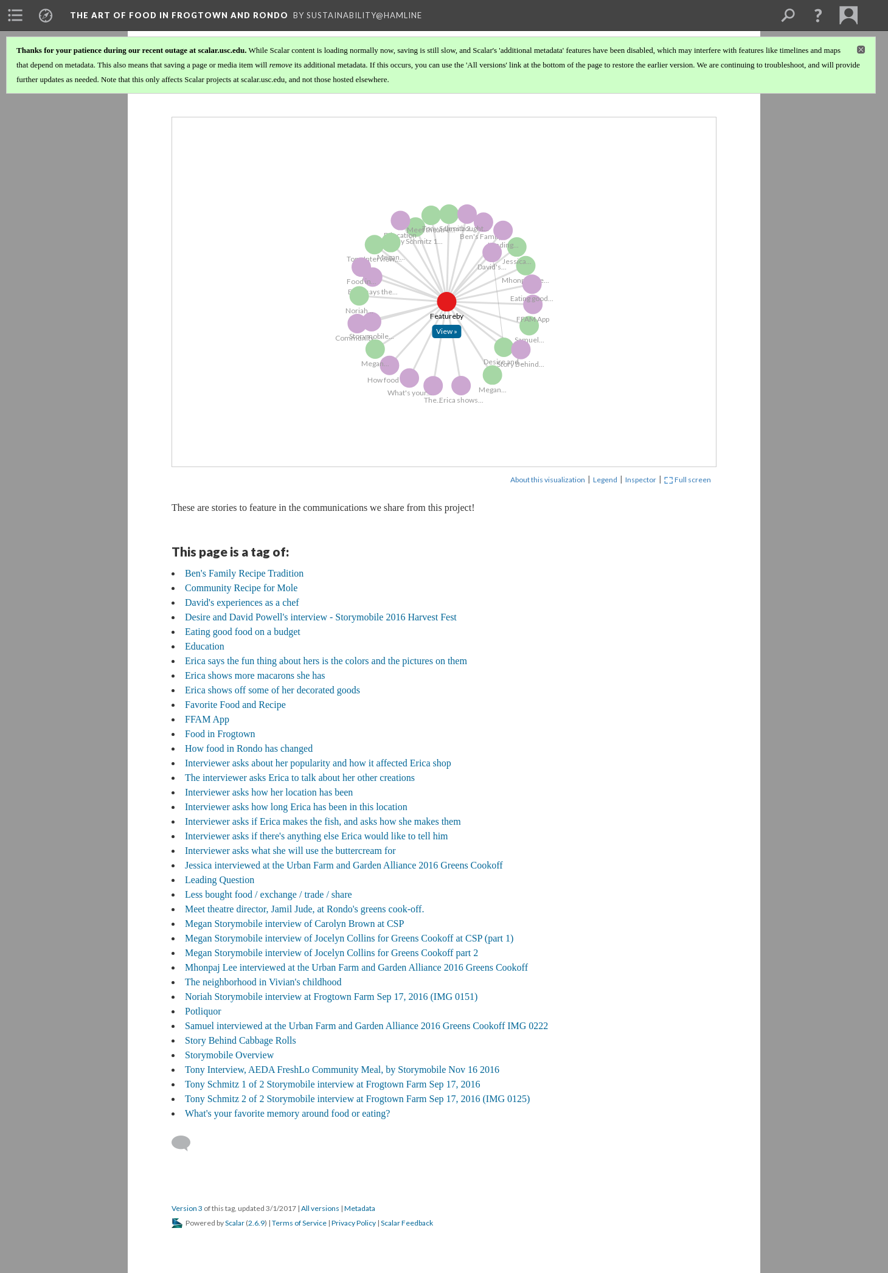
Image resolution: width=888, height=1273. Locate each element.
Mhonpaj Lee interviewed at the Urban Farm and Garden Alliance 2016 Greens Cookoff (356, 967)
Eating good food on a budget (242, 631)
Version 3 (187, 1208)
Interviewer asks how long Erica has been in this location (296, 807)
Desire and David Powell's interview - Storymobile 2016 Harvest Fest (321, 617)
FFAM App (207, 719)
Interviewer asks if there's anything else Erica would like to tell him (316, 836)
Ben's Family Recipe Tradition (244, 573)
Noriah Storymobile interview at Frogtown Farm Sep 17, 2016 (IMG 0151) (331, 996)
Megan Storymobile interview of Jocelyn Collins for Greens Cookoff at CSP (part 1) (349, 938)
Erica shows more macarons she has (255, 675)
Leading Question (219, 880)
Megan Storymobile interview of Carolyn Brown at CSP (294, 923)
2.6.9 (256, 1222)
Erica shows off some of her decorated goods (272, 690)
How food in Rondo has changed (249, 748)
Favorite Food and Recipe (235, 704)
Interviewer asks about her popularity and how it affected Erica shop (318, 763)
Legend (605, 479)
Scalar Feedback (407, 1222)
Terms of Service (299, 1222)
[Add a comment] (186, 1143)
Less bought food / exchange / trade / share (268, 894)
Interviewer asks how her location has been (269, 792)
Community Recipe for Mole (241, 588)
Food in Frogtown (220, 734)
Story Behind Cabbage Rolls (240, 1040)
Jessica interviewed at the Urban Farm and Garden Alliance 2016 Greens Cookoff (344, 865)
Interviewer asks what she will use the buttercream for (290, 850)
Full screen (687, 479)
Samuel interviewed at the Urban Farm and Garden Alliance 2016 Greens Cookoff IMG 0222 (366, 1026)
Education (204, 646)
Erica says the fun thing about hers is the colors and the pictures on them (326, 661)
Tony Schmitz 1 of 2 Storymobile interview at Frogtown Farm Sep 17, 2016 (332, 1084)
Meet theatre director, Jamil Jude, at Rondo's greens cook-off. (304, 909)
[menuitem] (15, 15)
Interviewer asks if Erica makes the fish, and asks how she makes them (323, 821)
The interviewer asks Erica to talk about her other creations (300, 777)
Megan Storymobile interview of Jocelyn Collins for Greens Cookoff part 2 (331, 953)
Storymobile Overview (229, 1055)
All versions (320, 1208)
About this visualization (547, 479)
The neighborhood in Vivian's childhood (263, 982)
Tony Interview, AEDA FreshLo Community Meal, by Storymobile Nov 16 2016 (342, 1069)
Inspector (640, 479)
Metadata (359, 1208)
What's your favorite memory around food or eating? (287, 1113)
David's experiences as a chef (242, 602)
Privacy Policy (353, 1222)
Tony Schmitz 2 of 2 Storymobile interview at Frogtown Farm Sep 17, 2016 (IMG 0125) (357, 1099)
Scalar (235, 1222)
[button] (818, 15)
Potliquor (203, 1011)
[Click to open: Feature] (448, 334)
